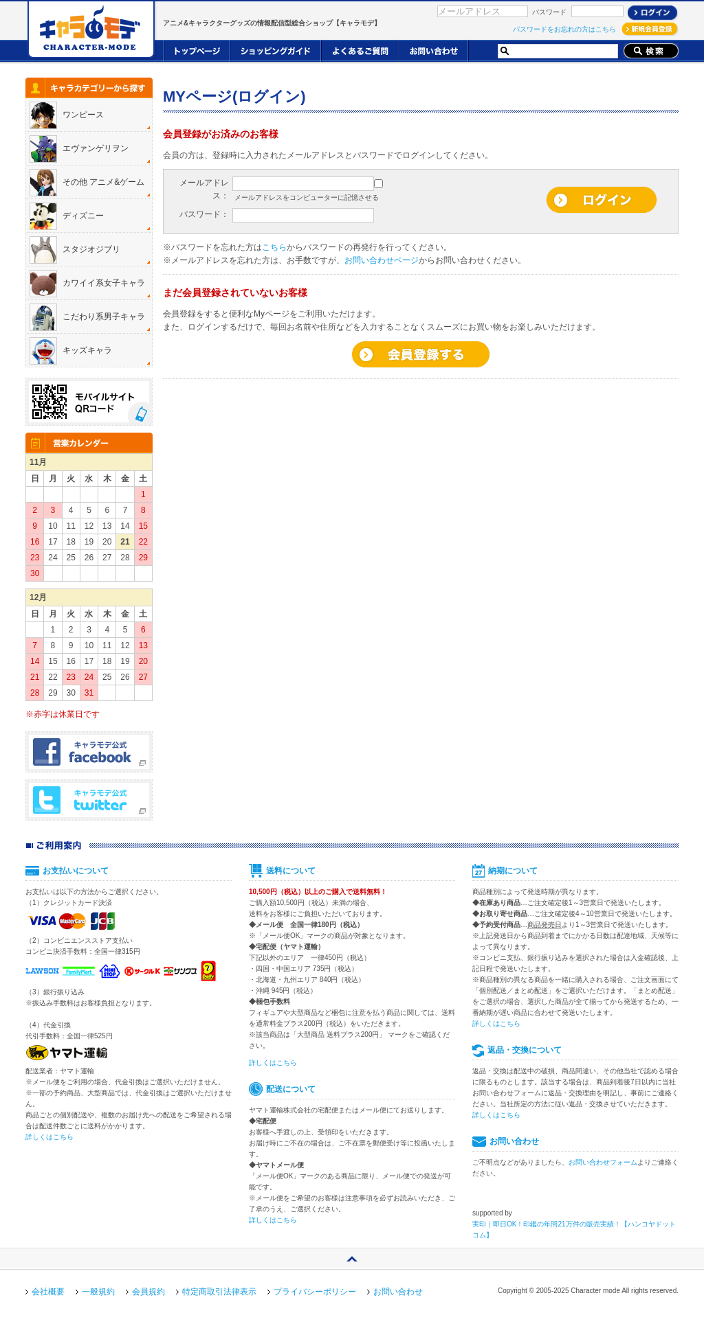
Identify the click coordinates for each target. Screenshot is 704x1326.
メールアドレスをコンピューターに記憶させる (306, 197)
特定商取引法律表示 (219, 1291)
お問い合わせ (398, 1291)
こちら (274, 247)
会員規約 (148, 1291)
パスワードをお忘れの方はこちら (564, 29)
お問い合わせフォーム (603, 1162)
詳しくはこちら (49, 1137)
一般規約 (98, 1291)
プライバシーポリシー (315, 1291)
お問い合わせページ (381, 260)
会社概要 (48, 1291)
